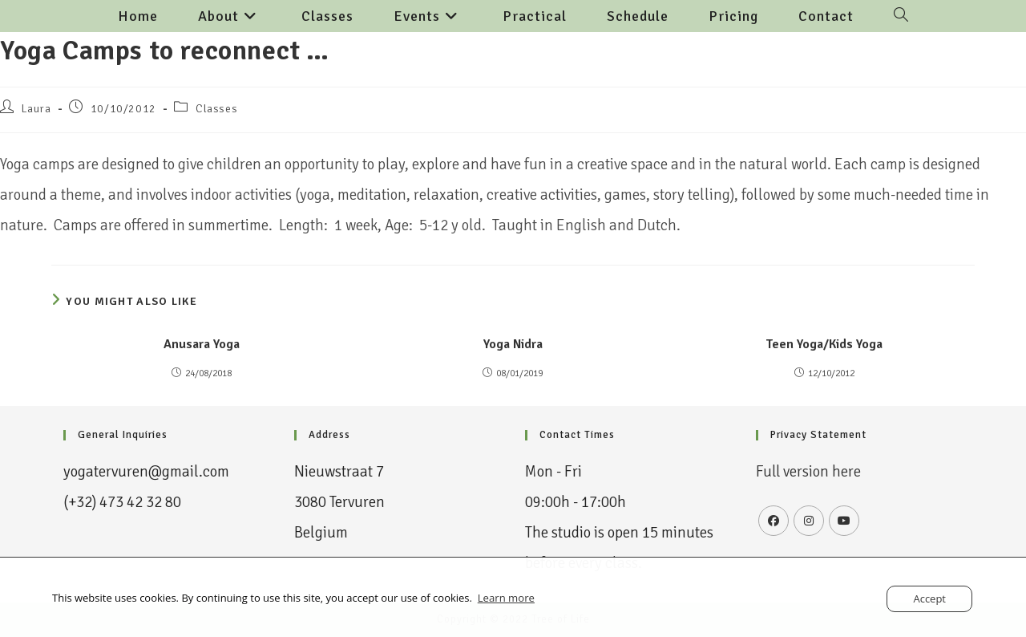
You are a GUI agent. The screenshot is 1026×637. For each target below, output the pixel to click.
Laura (36, 109)
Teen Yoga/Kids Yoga (824, 344)
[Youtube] (844, 520)
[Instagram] (809, 520)
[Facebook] (773, 520)
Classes (216, 109)
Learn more (506, 597)
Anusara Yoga (202, 344)
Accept (929, 598)
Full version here (809, 471)
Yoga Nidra (513, 344)
